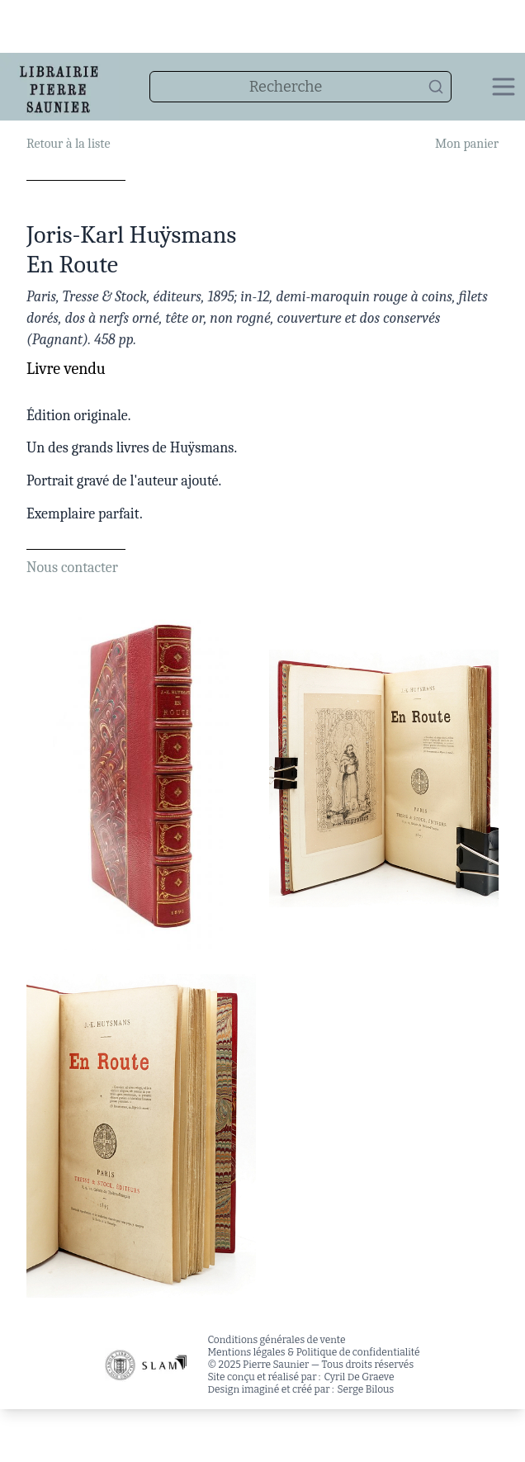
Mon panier (467, 143)
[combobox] (301, 87)
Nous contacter (72, 567)
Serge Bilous (366, 1389)
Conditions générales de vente (276, 1340)
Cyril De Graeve (359, 1377)
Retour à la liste (68, 143)
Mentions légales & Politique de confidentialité (313, 1352)
